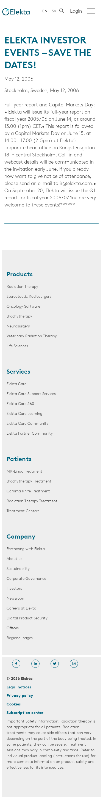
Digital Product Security (27, 618)
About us (14, 559)
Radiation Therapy (22, 287)
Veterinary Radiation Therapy (32, 336)
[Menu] (91, 11)
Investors (14, 589)
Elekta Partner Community (30, 434)
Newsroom (16, 599)
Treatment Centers (23, 511)
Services (18, 372)
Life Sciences (17, 346)
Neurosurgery (18, 326)
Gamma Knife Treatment (28, 491)
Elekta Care (16, 384)
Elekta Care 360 (20, 404)
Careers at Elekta (21, 608)
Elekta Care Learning (24, 414)
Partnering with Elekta (26, 549)
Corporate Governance (26, 579)
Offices (13, 628)
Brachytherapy (19, 317)
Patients (19, 460)
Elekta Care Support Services (31, 394)
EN (45, 11)
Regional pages (20, 638)
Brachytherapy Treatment (29, 481)
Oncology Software (23, 307)
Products (20, 275)
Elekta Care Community (27, 424)
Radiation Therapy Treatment (32, 501)
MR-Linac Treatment (24, 472)
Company (21, 537)
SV (54, 11)
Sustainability (18, 569)
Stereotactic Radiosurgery (29, 297)
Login (76, 11)
